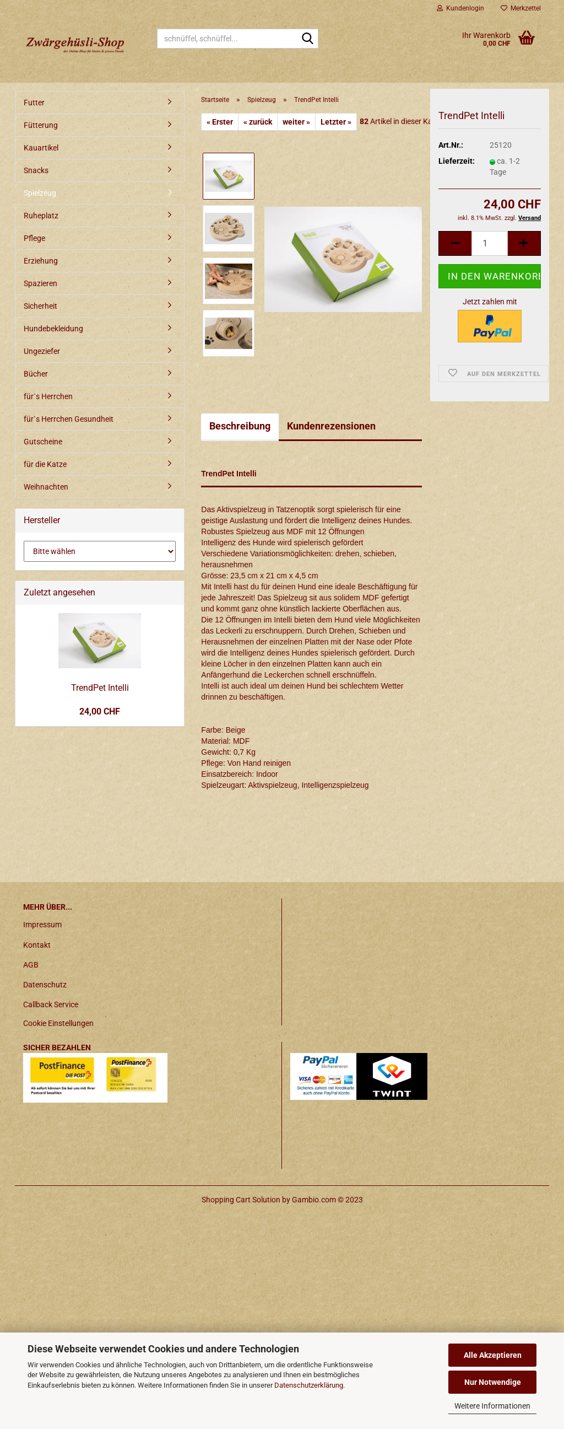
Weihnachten (46, 486)
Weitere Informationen (492, 1405)
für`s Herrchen (48, 396)
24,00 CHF (99, 711)
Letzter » (336, 121)
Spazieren (40, 283)
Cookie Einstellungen (58, 1023)
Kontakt (37, 945)
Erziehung (41, 260)
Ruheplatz (41, 215)
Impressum (42, 924)
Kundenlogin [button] (460, 8)
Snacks (36, 170)
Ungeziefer (42, 351)
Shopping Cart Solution (241, 1199)
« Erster (220, 121)
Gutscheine (43, 441)
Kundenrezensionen (331, 426)
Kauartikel (41, 147)
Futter (34, 102)
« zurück (257, 121)
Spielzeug (40, 193)
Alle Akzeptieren (493, 1355)
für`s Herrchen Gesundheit (68, 419)
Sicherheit (40, 306)
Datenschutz (45, 984)
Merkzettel (521, 8)
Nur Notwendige (492, 1382)
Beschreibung (239, 426)
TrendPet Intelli (100, 688)
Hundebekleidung (53, 328)
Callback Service (50, 1004)
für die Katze (45, 464)
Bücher (36, 373)
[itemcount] (489, 245)
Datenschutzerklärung (308, 1385)
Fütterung (41, 125)
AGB (31, 964)
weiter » (296, 121)
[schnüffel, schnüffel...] (307, 39)
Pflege (34, 238)
